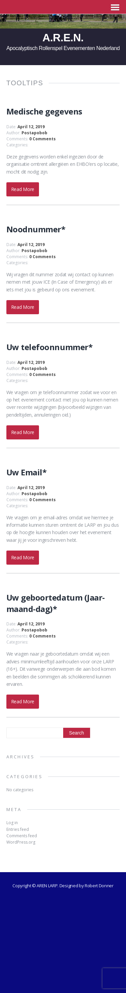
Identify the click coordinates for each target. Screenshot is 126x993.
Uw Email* (26, 472)
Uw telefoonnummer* (49, 346)
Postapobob (34, 133)
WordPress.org (20, 842)
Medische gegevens (44, 111)
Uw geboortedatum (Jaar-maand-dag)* (55, 603)
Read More (22, 189)
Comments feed (21, 836)
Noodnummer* (36, 229)
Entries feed (17, 829)
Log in (12, 822)
